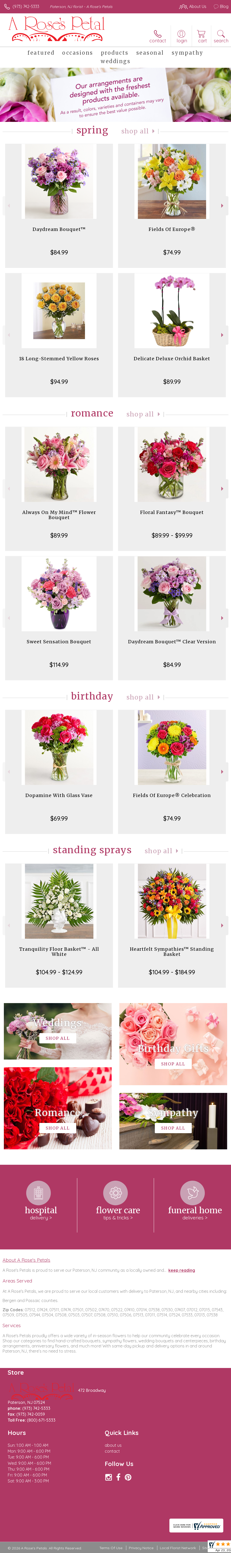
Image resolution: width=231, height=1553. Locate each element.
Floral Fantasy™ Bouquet (172, 512)
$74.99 (172, 252)
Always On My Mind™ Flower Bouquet (59, 514)
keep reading (181, 1270)
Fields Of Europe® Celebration (172, 795)
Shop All (135, 131)
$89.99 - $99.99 (172, 535)
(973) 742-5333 (26, 6)
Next (222, 205)
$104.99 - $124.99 (59, 972)
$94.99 (59, 381)
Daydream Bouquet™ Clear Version (172, 642)
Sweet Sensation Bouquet (59, 642)
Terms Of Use (110, 1548)
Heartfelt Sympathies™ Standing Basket (172, 951)
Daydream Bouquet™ (59, 229)
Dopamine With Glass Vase (59, 795)
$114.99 (59, 664)
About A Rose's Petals (26, 1260)
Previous (8, 205)
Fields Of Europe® (172, 229)
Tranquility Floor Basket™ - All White (59, 951)
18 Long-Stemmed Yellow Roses (59, 359)
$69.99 (59, 818)
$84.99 (59, 252)
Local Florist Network (178, 1548)
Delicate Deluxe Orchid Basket (172, 359)
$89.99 (172, 381)
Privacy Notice (141, 1548)
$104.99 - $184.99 (172, 972)
